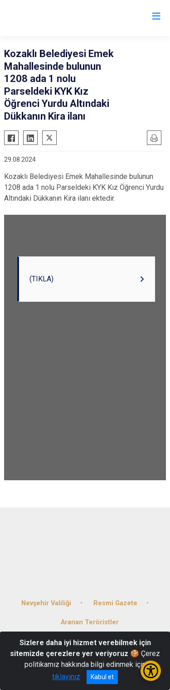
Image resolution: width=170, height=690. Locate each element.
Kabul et (102, 676)
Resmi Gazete (115, 603)
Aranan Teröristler (90, 622)
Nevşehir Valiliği (46, 603)
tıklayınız (66, 676)
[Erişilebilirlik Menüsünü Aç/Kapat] (151, 671)
